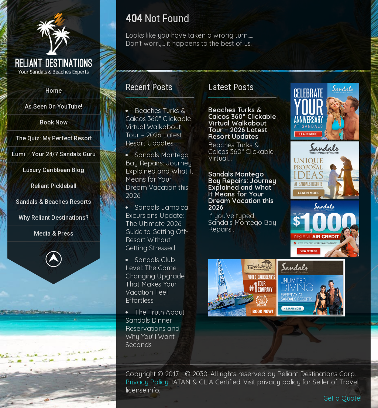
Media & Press (53, 233)
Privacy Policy (147, 382)
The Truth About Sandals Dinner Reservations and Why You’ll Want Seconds (155, 328)
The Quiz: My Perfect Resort (54, 138)
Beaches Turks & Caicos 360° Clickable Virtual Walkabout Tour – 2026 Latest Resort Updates (158, 126)
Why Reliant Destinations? (53, 217)
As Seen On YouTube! (53, 106)
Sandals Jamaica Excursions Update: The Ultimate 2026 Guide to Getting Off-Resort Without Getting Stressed (157, 227)
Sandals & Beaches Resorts (53, 201)
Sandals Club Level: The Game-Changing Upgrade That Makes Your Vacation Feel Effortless (155, 280)
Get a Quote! (342, 398)
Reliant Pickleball (53, 185)
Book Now (54, 122)
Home (53, 90)
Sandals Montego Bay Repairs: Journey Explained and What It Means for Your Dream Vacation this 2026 (159, 175)
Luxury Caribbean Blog (53, 170)
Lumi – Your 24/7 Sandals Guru (54, 154)
